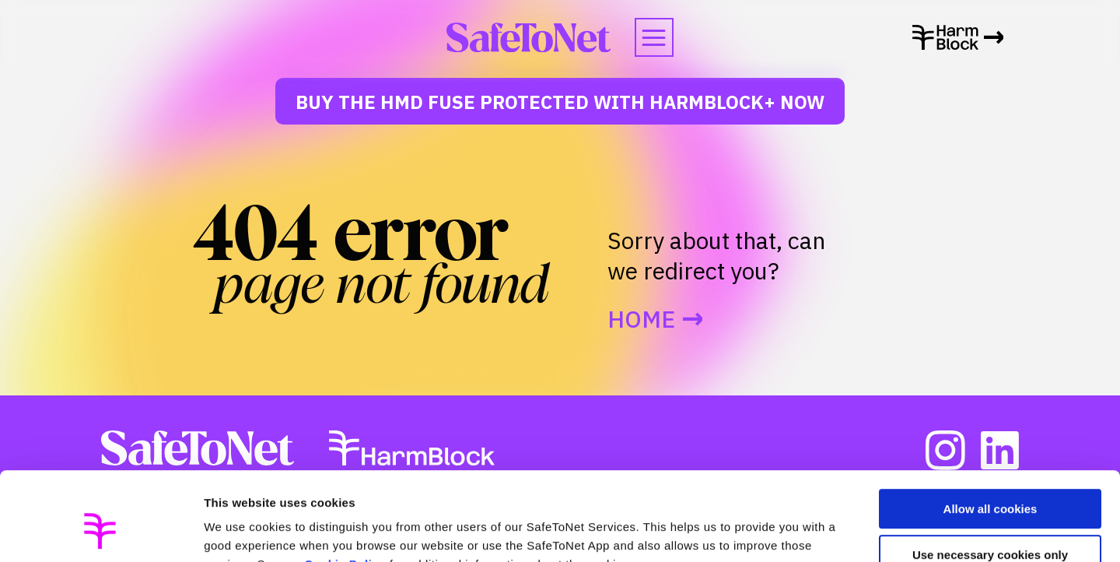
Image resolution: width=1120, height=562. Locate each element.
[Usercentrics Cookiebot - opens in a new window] (101, 531)
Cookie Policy (345, 488)
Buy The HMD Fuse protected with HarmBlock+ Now (560, 102)
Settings (227, 531)
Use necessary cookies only (990, 478)
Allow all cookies (990, 433)
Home (641, 319)
